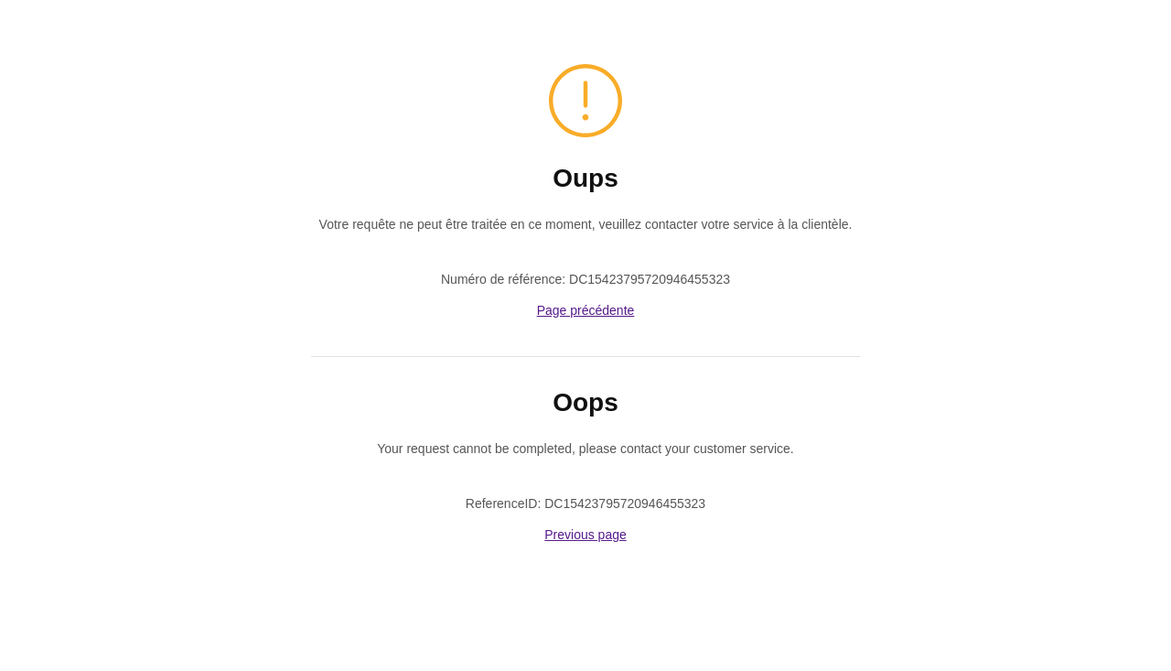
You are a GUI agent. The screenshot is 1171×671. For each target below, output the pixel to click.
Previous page (585, 534)
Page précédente (586, 310)
